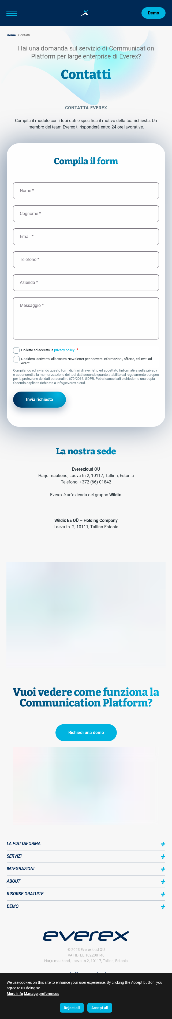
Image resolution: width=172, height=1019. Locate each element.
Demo (153, 12)
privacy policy (64, 350)
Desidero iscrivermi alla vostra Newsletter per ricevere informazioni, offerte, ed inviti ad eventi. (86, 361)
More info (15, 994)
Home (11, 35)
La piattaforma (23, 843)
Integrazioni (20, 868)
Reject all (72, 1008)
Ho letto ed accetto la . (49, 350)
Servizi (14, 856)
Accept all (99, 1008)
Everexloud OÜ (93, 949)
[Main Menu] (19, 13)
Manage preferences (41, 994)
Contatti (24, 35)
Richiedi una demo (86, 732)
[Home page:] (84, 13)
